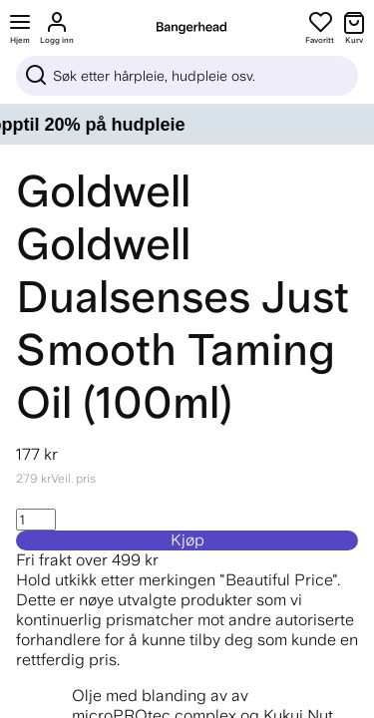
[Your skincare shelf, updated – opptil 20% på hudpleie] (187, 125)
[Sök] (187, 76)
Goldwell (103, 191)
